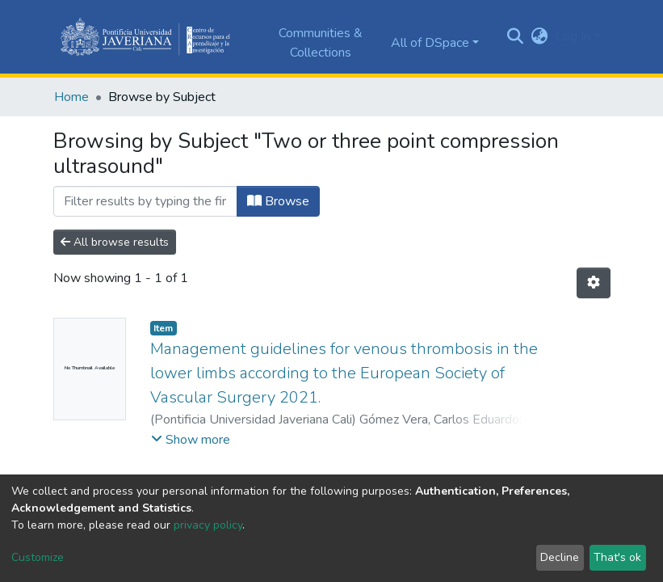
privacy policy (208, 525)
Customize (37, 557)
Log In (573, 36)
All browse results (115, 242)
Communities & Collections (321, 42)
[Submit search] (515, 37)
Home (71, 97)
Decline (559, 557)
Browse (278, 201)
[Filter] (145, 201)
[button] (539, 36)
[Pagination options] (594, 283)
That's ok (617, 557)
